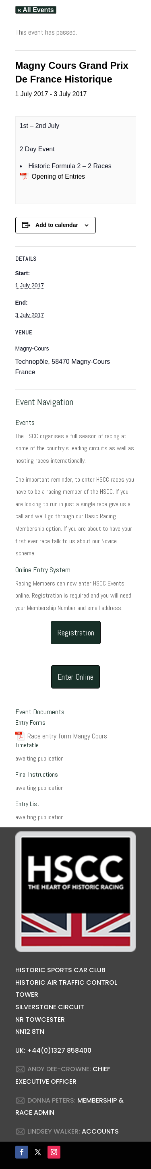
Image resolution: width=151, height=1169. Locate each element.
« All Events (36, 9)
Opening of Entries (58, 176)
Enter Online (75, 677)
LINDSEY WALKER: (53, 1131)
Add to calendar (56, 225)
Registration (75, 632)
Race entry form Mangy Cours (67, 735)
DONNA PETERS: (51, 1100)
